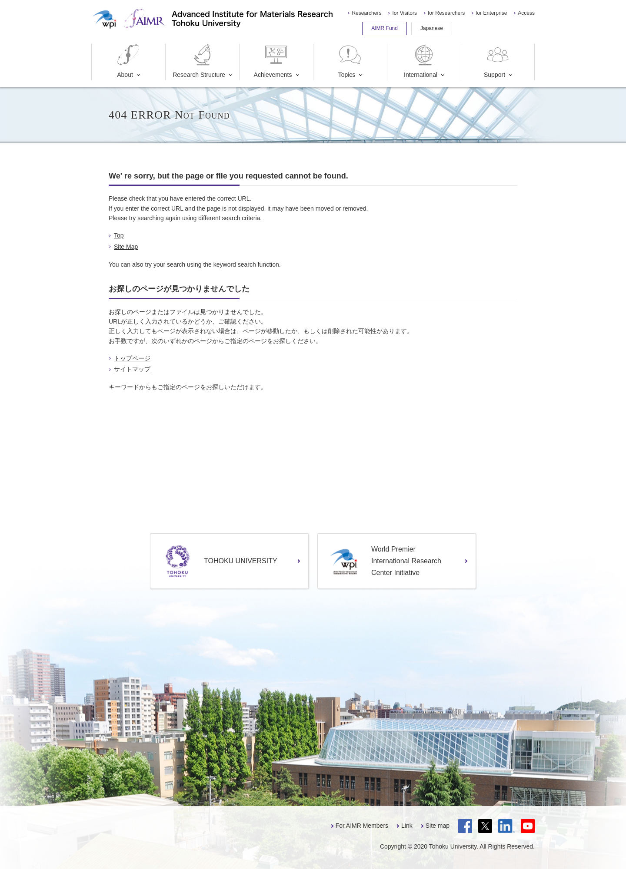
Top (119, 235)
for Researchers (446, 13)
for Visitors (404, 13)
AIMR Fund (384, 28)
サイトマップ (132, 369)
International (420, 61)
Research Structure (199, 61)
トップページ (132, 358)
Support (497, 61)
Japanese (431, 28)
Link (407, 825)
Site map (438, 825)
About (128, 61)
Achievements (273, 61)
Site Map (126, 246)
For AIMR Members (362, 825)
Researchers (366, 13)
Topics (350, 61)
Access (526, 13)
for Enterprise (491, 13)
